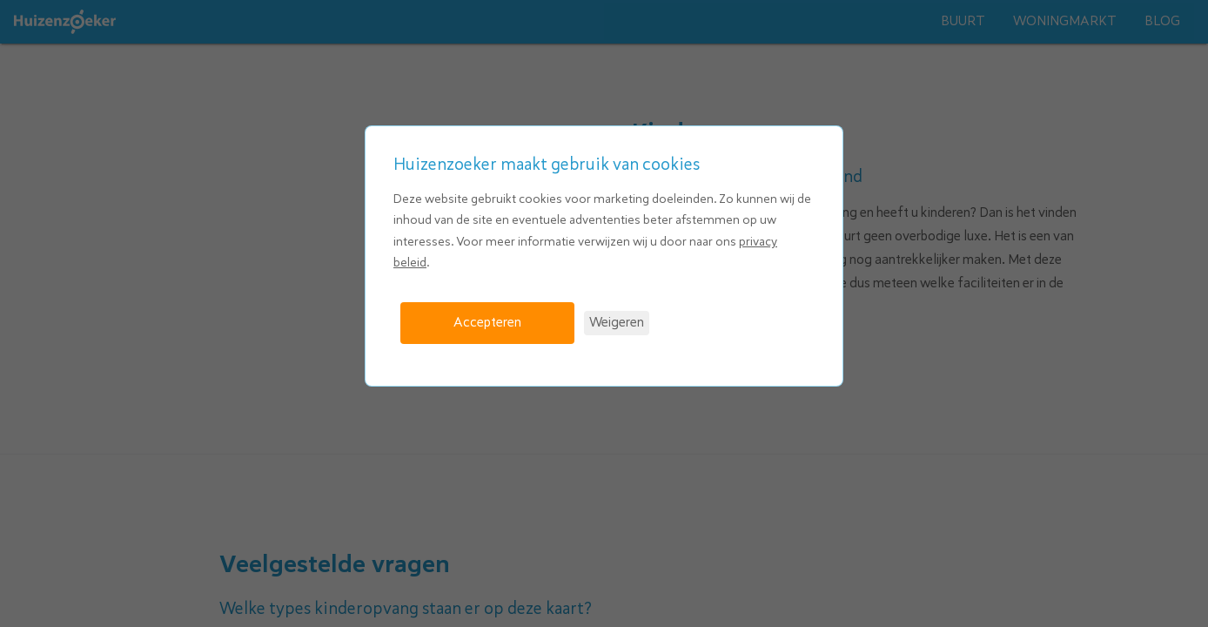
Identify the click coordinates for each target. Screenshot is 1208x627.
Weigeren (616, 322)
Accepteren (487, 322)
